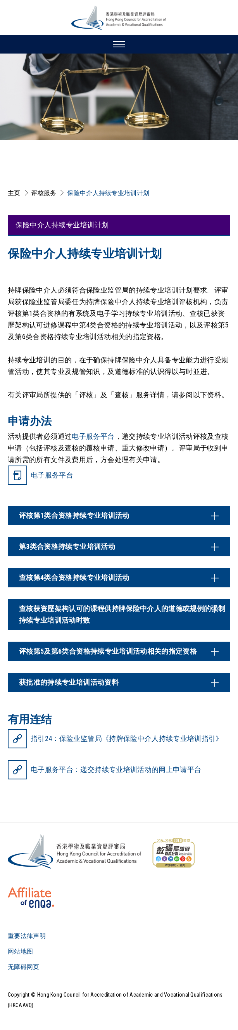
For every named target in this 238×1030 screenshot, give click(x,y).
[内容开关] (119, 515)
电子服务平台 (93, 436)
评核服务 (43, 193)
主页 (14, 193)
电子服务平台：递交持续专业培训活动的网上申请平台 (116, 769)
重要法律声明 (27, 936)
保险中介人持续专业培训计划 (108, 193)
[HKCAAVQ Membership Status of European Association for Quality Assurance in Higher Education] (31, 897)
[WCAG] (173, 853)
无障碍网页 (24, 967)
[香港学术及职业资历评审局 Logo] (119, 17)
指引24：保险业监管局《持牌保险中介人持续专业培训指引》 (127, 738)
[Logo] (75, 851)
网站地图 (20, 951)
